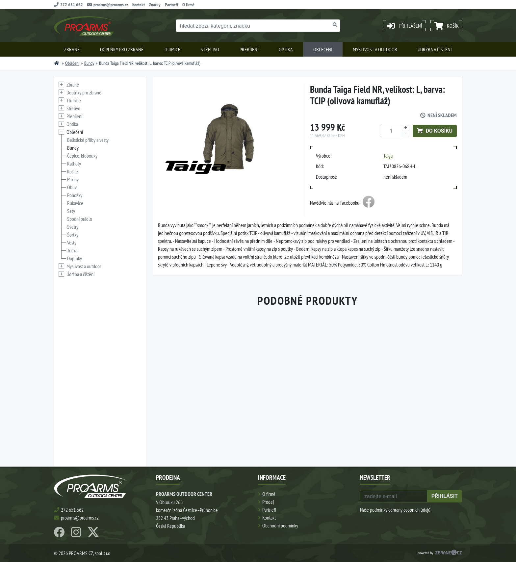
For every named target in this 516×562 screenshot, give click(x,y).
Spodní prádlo (79, 219)
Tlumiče (172, 49)
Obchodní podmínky (280, 525)
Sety (71, 211)
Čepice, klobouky (82, 155)
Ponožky (74, 195)
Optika (286, 49)
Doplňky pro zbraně (121, 49)
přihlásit (444, 496)
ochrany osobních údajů (409, 509)
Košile (72, 171)
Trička (72, 250)
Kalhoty (74, 163)
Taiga (388, 155)
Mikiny (73, 179)
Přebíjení (249, 49)
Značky (155, 5)
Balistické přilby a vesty (88, 140)
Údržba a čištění (435, 49)
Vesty (71, 242)
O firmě (188, 5)
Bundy (89, 63)
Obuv (72, 187)
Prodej (268, 501)
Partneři (171, 5)
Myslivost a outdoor (375, 49)
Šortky (72, 234)
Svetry (72, 226)
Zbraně (72, 49)
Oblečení (322, 49)
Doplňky (74, 258)
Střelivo (210, 49)
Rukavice (75, 203)
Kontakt (138, 5)
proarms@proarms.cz (107, 5)
